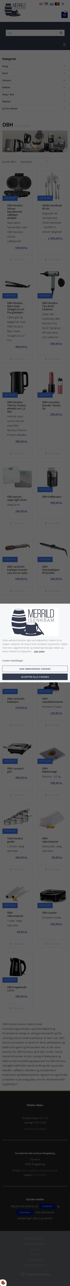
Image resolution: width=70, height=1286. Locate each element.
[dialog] (35, 643)
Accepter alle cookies (35, 676)
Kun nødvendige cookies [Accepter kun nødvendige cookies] (35, 668)
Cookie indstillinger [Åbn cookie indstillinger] (12, 660)
